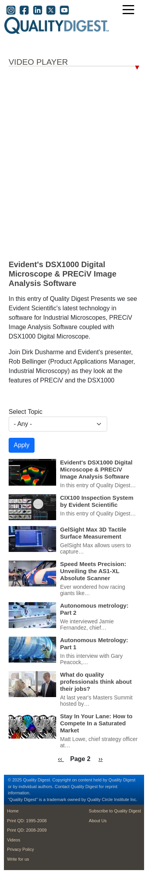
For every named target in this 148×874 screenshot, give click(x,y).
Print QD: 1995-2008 (27, 820)
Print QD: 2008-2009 (27, 830)
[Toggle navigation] (130, 10)
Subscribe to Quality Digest (115, 810)
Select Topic (25, 411)
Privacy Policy (20, 849)
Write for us (18, 859)
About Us (97, 820)
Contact (62, 786)
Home (12, 810)
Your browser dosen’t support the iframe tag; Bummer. (74, 163)
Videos (13, 840)
